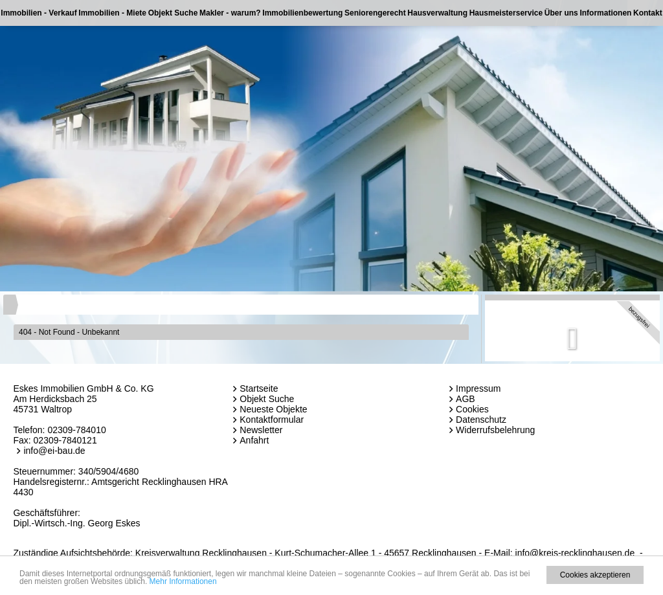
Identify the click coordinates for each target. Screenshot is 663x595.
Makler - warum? (230, 12)
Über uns (561, 12)
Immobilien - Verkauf (38, 12)
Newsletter (261, 430)
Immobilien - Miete (112, 12)
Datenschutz (481, 419)
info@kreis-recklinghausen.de (575, 553)
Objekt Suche (173, 12)
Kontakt (647, 12)
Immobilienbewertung (302, 12)
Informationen (605, 12)
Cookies (472, 409)
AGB (465, 399)
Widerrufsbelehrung (495, 430)
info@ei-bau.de (54, 450)
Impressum (478, 388)
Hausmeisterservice (506, 12)
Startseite (259, 388)
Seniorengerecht (375, 12)
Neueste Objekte (273, 409)
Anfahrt (254, 440)
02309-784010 (76, 430)
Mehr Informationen (183, 581)
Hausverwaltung (437, 12)
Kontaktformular (272, 419)
